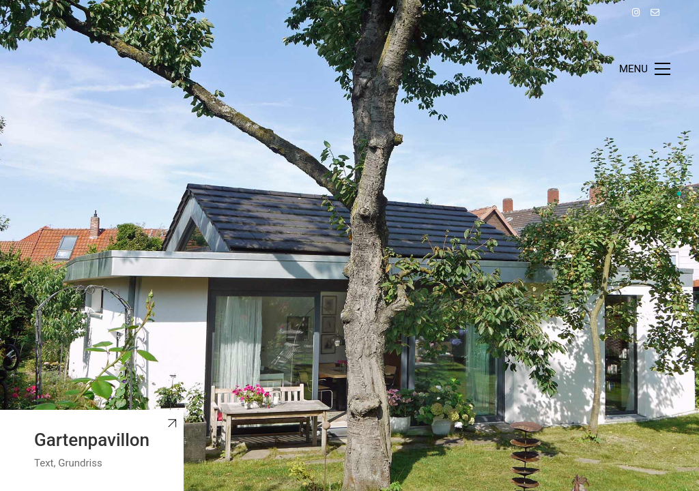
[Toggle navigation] (644, 68)
